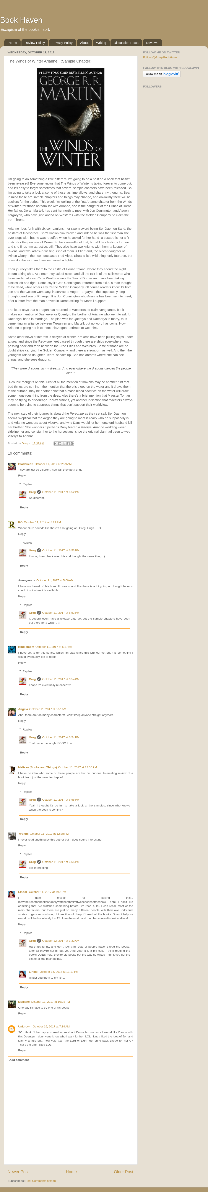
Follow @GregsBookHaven (160, 57)
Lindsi (23, 892)
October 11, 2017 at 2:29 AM (53, 464)
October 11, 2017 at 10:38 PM (50, 1001)
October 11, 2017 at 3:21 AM (42, 522)
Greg (32, 492)
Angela (23, 709)
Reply (22, 475)
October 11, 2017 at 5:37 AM (54, 646)
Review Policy (35, 43)
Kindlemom (26, 646)
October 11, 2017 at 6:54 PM (60, 679)
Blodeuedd (25, 464)
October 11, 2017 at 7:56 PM (47, 892)
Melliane (24, 1001)
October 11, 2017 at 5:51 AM (47, 709)
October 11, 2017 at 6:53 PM (60, 550)
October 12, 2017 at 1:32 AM (60, 940)
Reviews (152, 43)
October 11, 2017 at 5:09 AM (54, 580)
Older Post (123, 1171)
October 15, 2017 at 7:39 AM (51, 1026)
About (84, 43)
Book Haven (21, 20)
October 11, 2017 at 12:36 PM (77, 767)
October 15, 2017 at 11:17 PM (59, 971)
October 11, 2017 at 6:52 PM (60, 492)
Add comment (19, 1060)
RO (20, 522)
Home (12, 43)
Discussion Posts (126, 43)
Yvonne (23, 833)
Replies (27, 484)
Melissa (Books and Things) (37, 767)
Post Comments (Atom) (41, 1180)
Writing (101, 43)
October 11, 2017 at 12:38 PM (49, 833)
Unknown (24, 1026)
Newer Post (18, 1171)
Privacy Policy (62, 43)
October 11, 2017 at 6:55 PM (60, 799)
